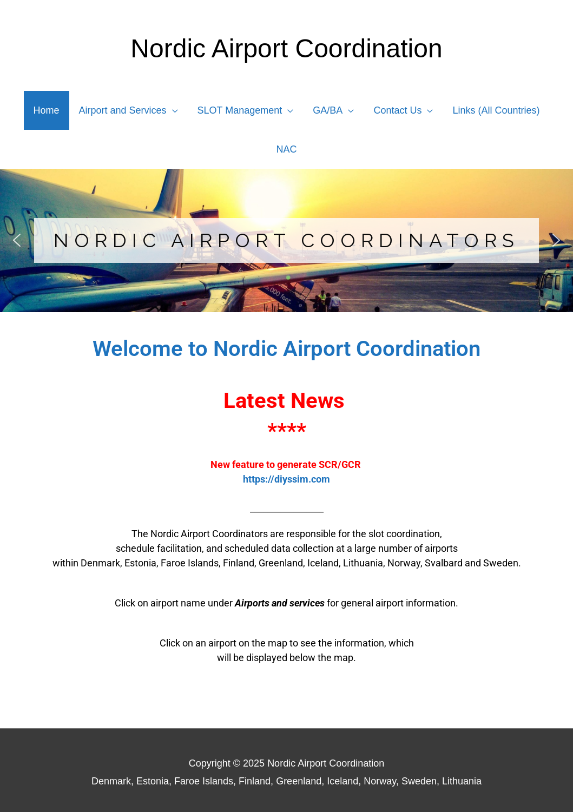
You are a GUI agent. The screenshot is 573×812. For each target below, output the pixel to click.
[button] (16, 240)
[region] (286, 240)
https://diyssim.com (286, 479)
